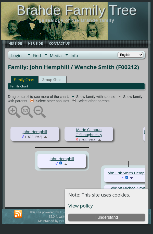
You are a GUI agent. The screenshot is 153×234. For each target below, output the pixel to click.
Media (55, 55)
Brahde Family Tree (76, 10)
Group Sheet (52, 79)
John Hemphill (34, 131)
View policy (80, 205)
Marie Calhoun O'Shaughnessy (88, 132)
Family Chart (24, 79)
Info (74, 55)
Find (37, 55)
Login (16, 55)
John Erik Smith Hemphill (128, 172)
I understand (106, 217)
